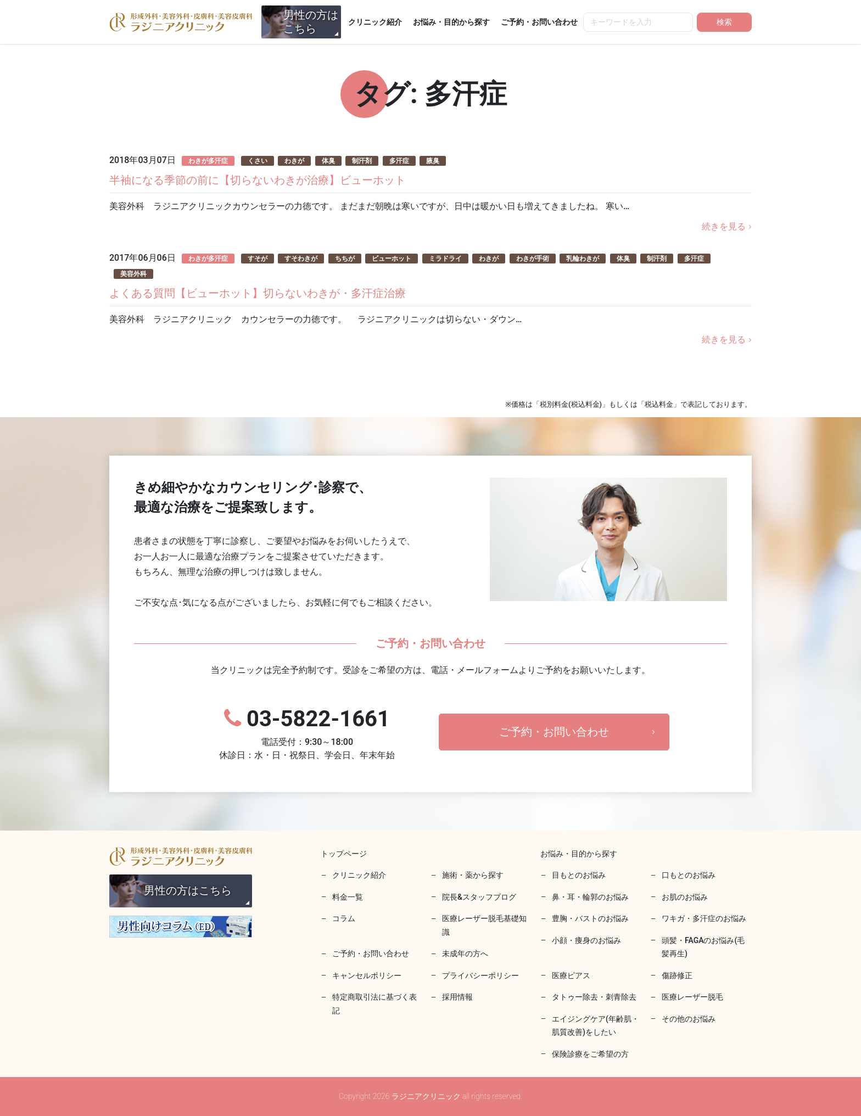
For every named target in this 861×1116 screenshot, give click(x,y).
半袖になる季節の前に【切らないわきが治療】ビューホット (257, 180)
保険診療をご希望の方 (590, 1054)
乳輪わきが (582, 258)
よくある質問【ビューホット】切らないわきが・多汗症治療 (257, 293)
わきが (294, 161)
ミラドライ (445, 258)
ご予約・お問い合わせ (539, 22)
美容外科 (133, 274)
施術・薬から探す (473, 875)
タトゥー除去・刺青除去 (594, 996)
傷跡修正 (677, 975)
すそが (257, 258)
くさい (257, 161)
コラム (343, 918)
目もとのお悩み (579, 875)
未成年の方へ (465, 953)
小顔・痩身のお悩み (586, 940)
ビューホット (391, 258)
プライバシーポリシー (480, 975)
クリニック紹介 (375, 22)
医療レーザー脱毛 (692, 996)
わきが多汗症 (208, 161)
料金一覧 (347, 897)
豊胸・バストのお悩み (590, 918)
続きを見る (724, 226)
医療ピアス (571, 975)
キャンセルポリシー (366, 975)
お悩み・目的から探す (451, 22)
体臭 (328, 161)
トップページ (344, 853)
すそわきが (300, 258)
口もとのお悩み (688, 875)
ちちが (345, 258)
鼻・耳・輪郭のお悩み (590, 897)
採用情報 (457, 996)
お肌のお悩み (685, 897)
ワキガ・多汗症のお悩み (704, 918)
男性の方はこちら (310, 21)
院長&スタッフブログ (479, 897)
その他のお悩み (688, 1018)
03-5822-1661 (307, 734)
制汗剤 (362, 161)
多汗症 (399, 161)
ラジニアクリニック (181, 21)
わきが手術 (532, 258)
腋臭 (432, 161)
